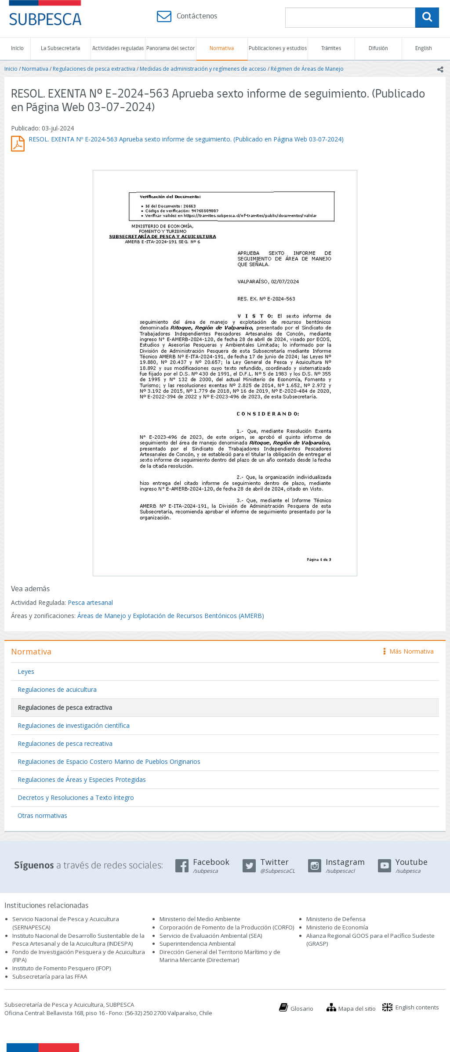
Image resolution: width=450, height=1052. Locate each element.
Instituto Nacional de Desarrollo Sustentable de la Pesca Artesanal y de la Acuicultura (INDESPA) (78, 940)
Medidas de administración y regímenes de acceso (203, 68)
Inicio (17, 48)
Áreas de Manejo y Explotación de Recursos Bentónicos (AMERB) (170, 615)
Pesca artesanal (90, 602)
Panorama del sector (170, 48)
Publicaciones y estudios (278, 48)
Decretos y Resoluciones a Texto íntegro (76, 797)
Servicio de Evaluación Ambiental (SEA (210, 936)
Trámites (331, 48)
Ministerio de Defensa (336, 919)
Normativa (222, 48)
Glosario (301, 1008)
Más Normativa (409, 651)
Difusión (378, 48)
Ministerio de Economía (337, 927)
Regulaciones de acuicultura (57, 689)
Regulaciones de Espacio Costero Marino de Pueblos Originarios (109, 761)
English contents (417, 1007)
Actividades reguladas (118, 48)
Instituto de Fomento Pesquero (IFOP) (61, 968)
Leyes (26, 671)
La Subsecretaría (60, 48)
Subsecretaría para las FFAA (49, 976)
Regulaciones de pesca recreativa (65, 743)
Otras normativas (42, 815)
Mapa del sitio (357, 1008)
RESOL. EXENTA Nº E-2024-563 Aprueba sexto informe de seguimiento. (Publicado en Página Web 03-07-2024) (186, 139)
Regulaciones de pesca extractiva (94, 68)
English (423, 48)
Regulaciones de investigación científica (74, 725)
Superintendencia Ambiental (198, 943)
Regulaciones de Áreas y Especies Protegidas (82, 779)
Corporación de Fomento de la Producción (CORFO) (227, 927)
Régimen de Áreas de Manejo (307, 68)
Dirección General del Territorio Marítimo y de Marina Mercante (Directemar (220, 956)
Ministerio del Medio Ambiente (200, 919)
